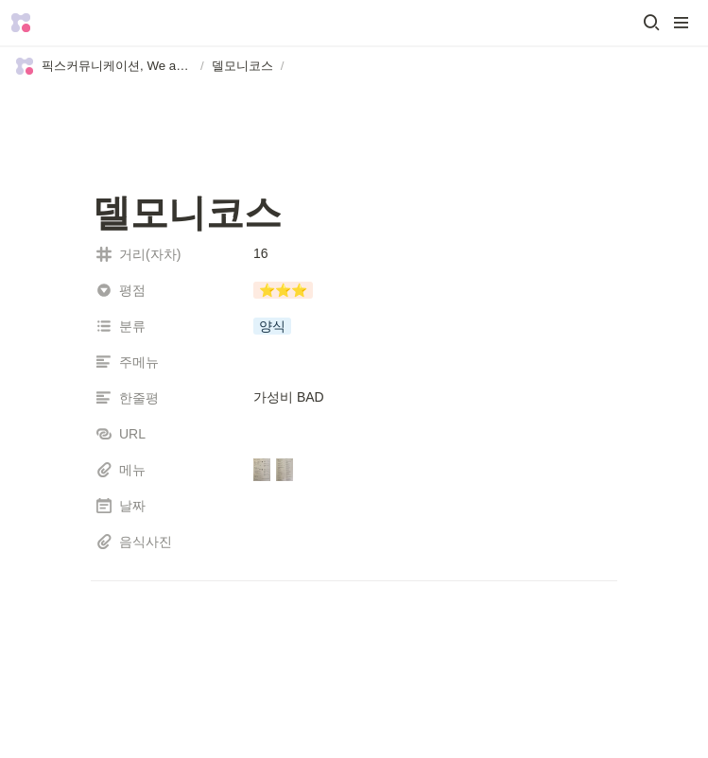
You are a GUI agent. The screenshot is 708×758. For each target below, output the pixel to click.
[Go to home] (20, 22)
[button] (651, 22)
